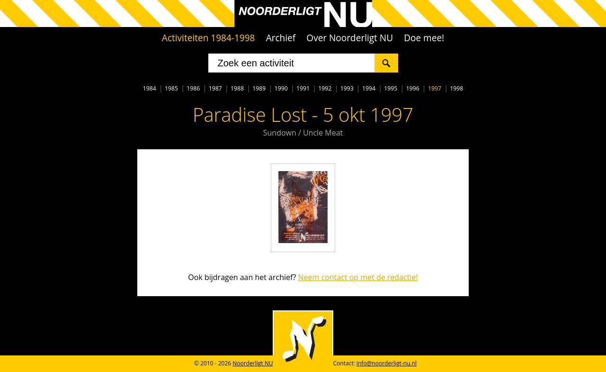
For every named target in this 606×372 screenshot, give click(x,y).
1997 (434, 88)
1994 (368, 88)
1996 (412, 88)
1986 (193, 88)
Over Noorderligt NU (349, 38)
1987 (215, 88)
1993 (347, 88)
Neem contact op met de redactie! (358, 277)
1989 (259, 88)
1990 (281, 88)
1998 (456, 88)
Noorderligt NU (252, 363)
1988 (237, 88)
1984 (149, 88)
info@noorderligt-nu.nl (386, 363)
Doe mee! (424, 38)
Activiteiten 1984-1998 (208, 38)
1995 (390, 88)
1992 (324, 88)
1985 (171, 88)
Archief (281, 38)
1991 (303, 88)
